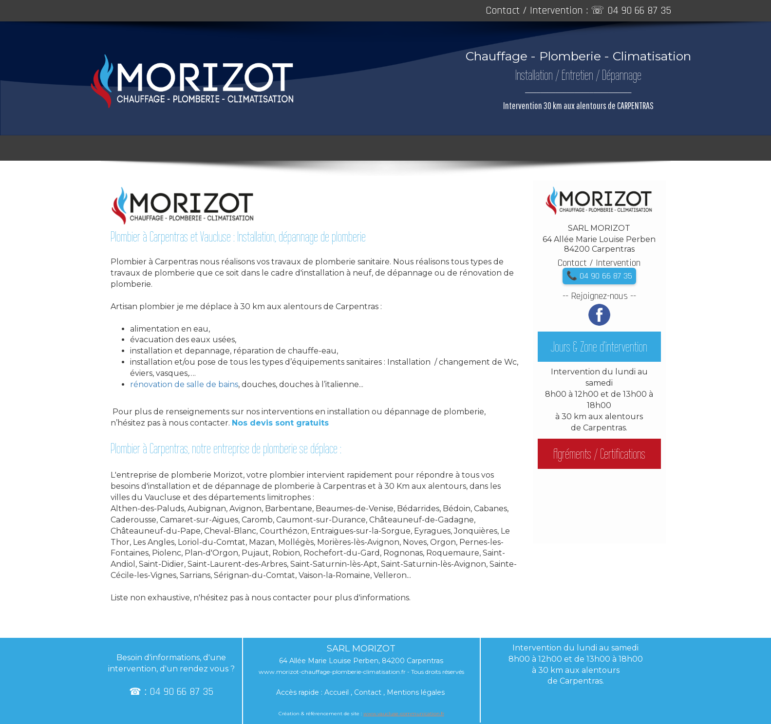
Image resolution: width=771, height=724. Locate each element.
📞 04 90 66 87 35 (599, 275)
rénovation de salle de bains (184, 384)
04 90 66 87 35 (639, 11)
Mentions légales (416, 692)
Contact (367, 692)
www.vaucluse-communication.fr (403, 713)
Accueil (336, 692)
